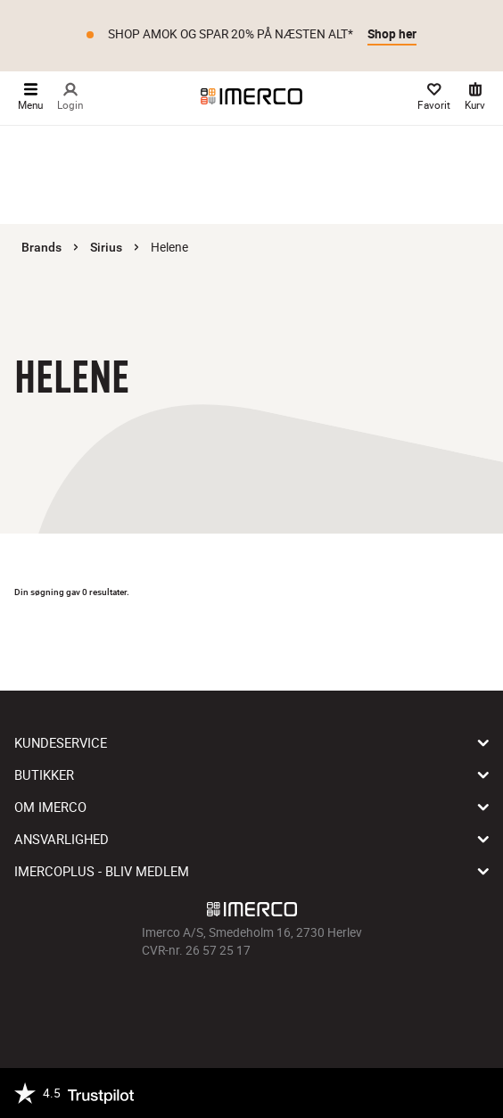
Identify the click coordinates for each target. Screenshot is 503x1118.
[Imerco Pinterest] (276, 999)
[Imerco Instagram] (226, 999)
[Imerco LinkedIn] (301, 999)
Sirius (106, 247)
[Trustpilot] (74, 1093)
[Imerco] (251, 96)
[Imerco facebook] (201, 999)
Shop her (391, 34)
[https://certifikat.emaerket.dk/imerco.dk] (473, 1093)
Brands (41, 247)
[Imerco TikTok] (251, 999)
